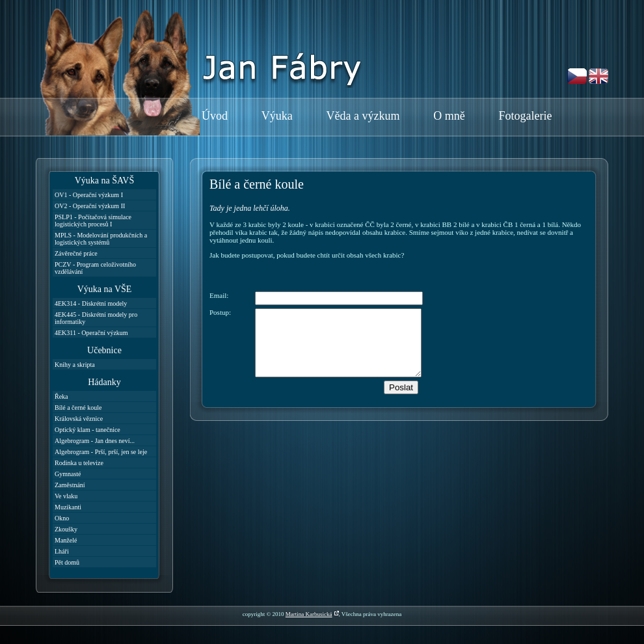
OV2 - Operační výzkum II (90, 205)
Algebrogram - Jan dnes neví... (95, 440)
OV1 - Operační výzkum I (89, 194)
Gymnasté (68, 473)
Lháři (62, 551)
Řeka (61, 396)
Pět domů (67, 562)
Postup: (220, 312)
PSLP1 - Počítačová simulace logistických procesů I (93, 220)
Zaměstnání (70, 485)
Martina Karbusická (309, 614)
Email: (218, 295)
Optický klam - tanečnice (87, 429)
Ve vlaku (66, 496)
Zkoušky (66, 529)
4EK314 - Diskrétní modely (91, 303)
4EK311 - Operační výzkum (91, 332)
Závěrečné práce (76, 253)
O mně (449, 115)
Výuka (277, 115)
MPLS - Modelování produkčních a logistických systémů (101, 239)
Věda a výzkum (363, 115)
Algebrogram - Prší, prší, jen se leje (101, 451)
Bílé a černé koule (78, 407)
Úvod (215, 115)
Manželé (66, 540)
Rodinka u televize (79, 462)
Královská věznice (79, 418)
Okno (62, 518)
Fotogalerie (525, 115)
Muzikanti (68, 507)
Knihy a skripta (75, 364)
